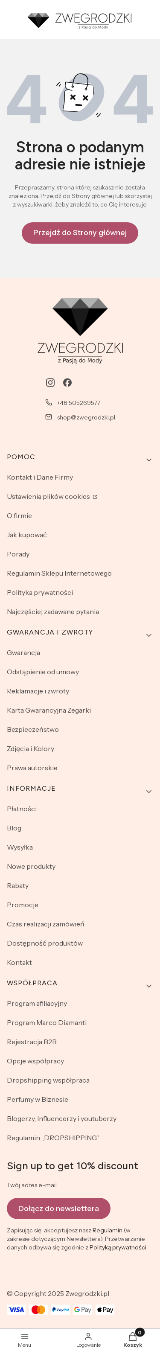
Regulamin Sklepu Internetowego (59, 573)
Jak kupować (27, 534)
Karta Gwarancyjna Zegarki (49, 710)
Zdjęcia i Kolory (30, 748)
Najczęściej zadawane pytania (53, 611)
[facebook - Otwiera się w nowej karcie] (67, 382)
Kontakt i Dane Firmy (40, 477)
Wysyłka (20, 847)
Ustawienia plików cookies (49, 496)
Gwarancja (23, 652)
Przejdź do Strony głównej (80, 232)
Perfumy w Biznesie (37, 1099)
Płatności (22, 808)
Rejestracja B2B (32, 1041)
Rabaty (18, 885)
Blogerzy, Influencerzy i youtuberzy (61, 1118)
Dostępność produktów (45, 943)
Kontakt (19, 962)
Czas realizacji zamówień (45, 924)
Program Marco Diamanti (47, 1022)
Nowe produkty (31, 866)
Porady (18, 554)
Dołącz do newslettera (58, 1208)
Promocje (22, 904)
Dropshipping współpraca (48, 1080)
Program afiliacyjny (37, 1003)
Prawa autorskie (32, 767)
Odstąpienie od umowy (43, 671)
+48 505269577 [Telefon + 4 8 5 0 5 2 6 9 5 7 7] (78, 403)
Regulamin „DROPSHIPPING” (53, 1137)
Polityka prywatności (40, 592)
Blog (14, 828)
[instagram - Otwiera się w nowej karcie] (50, 382)
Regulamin (107, 1230)
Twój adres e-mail (32, 1185)
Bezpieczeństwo (33, 729)
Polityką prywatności (118, 1247)
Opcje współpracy (35, 1061)
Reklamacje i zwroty (38, 691)
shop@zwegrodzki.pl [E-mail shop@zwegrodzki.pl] (86, 417)
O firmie (19, 515)
